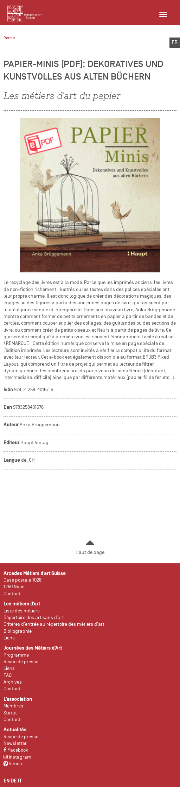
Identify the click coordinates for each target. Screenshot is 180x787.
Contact (12, 594)
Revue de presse (21, 662)
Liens (9, 638)
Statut (10, 713)
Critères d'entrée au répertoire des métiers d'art (54, 624)
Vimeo (13, 764)
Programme (16, 655)
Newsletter (15, 743)
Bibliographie (18, 631)
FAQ (8, 675)
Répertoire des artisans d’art (34, 618)
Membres (13, 706)
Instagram (17, 757)
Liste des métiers (22, 611)
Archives (13, 682)
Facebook (16, 750)
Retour (9, 38)
